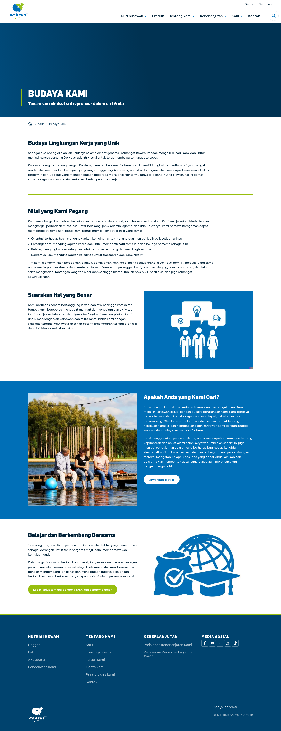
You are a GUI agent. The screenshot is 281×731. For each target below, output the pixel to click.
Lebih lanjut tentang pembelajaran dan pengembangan (72, 589)
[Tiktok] (235, 643)
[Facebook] (204, 643)
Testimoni (265, 4)
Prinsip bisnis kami (100, 674)
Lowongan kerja (98, 652)
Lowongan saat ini (162, 479)
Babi (31, 652)
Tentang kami (182, 16)
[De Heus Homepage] (16, 11)
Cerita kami (95, 667)
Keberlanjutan (213, 16)
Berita (249, 4)
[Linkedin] (220, 643)
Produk (158, 16)
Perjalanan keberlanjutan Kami (168, 645)
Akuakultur (37, 659)
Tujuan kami (95, 659)
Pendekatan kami (42, 667)
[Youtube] (212, 643)
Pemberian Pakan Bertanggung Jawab (169, 654)
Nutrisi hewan (134, 16)
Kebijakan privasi (226, 706)
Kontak (254, 16)
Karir (237, 16)
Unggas (34, 645)
